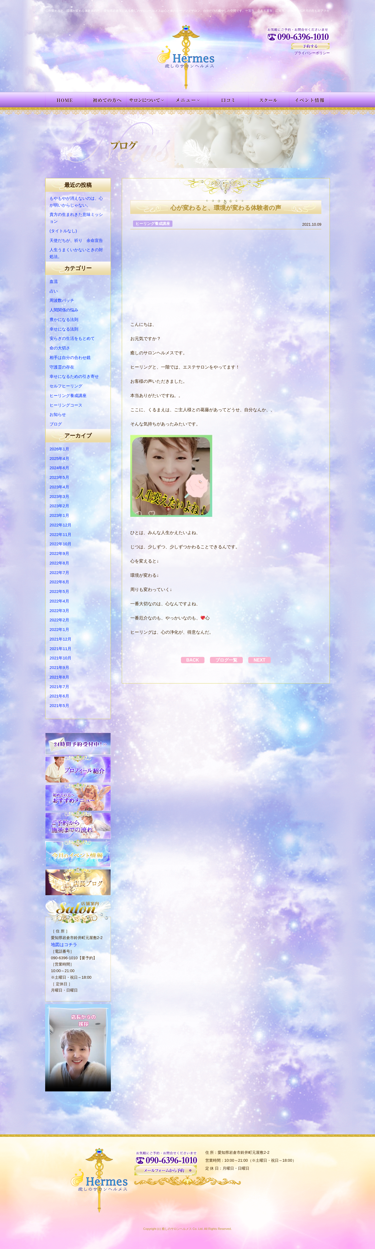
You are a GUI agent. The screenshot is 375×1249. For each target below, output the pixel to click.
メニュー (187, 99)
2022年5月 (59, 591)
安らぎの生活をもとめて (72, 338)
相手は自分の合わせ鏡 (70, 357)
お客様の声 (228, 99)
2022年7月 (59, 572)
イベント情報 (309, 99)
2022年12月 (60, 525)
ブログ (56, 424)
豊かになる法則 (64, 319)
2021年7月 (59, 686)
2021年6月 (59, 696)
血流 (54, 281)
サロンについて (146, 99)
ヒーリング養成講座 (68, 395)
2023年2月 (59, 505)
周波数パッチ (62, 300)
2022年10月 (60, 543)
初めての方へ (106, 99)
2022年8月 (59, 563)
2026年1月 (59, 449)
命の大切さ (60, 348)
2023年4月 (59, 487)
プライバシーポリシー (312, 53)
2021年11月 (60, 648)
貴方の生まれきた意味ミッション (76, 218)
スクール (269, 99)
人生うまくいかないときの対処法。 (76, 253)
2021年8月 (59, 677)
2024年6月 (59, 467)
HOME (65, 99)
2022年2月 (59, 620)
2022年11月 (60, 534)
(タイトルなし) (63, 230)
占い (54, 291)
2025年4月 (59, 458)
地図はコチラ (62, 944)
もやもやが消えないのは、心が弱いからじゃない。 (76, 201)
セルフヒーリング (66, 386)
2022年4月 (59, 601)
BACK (187, 660)
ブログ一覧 (226, 660)
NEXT (265, 660)
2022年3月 (59, 610)
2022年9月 (59, 553)
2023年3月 (59, 496)
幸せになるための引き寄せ (74, 376)
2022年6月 (59, 581)
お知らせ (58, 414)
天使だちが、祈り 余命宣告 (76, 240)
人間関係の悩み (64, 310)
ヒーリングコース (66, 405)
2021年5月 (59, 705)
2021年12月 (60, 639)
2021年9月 (59, 667)
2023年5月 (59, 477)
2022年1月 (59, 629)
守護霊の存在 (62, 367)
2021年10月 (60, 658)
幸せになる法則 (64, 329)
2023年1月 (59, 515)
